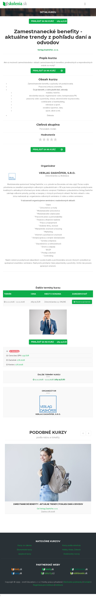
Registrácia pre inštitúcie (43, 585)
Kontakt (87, 582)
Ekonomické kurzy (24, 550)
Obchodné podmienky (73, 582)
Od (38, 509)
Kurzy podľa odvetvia (71, 545)
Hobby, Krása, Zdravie (71, 550)
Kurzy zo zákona (25, 545)
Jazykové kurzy (24, 554)
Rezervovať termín (82, 302)
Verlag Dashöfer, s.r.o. (48, 50)
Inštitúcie (59, 585)
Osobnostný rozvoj (72, 554)
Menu (79, 3)
